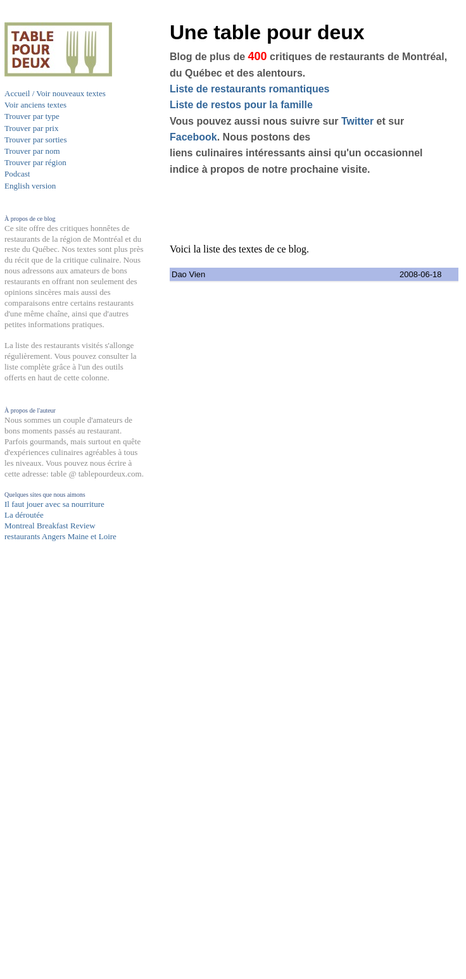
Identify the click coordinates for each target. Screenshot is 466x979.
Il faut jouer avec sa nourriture (54, 504)
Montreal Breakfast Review (50, 525)
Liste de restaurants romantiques (250, 89)
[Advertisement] (55, 789)
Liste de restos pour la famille (241, 104)
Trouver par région (35, 162)
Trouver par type (32, 116)
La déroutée (24, 515)
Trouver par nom (32, 151)
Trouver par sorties (35, 139)
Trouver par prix (31, 128)
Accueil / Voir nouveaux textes (55, 93)
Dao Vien (188, 274)
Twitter (357, 121)
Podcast (17, 173)
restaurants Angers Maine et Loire (60, 536)
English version (30, 185)
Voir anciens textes (35, 104)
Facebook (193, 137)
